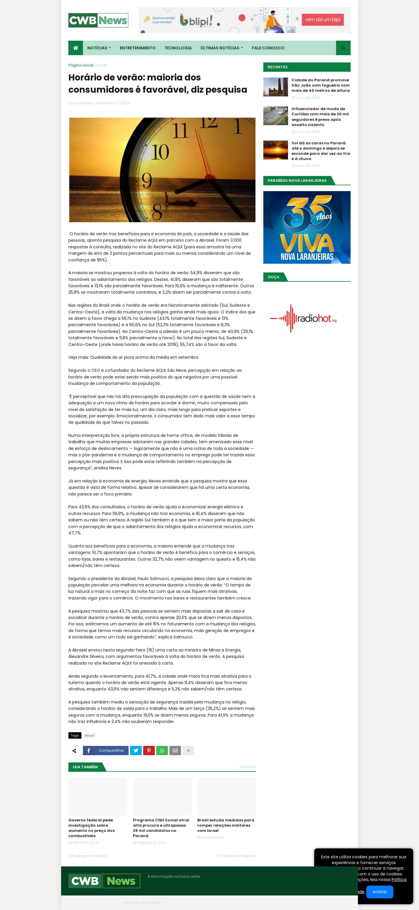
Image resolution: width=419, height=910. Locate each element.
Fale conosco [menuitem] (268, 48)
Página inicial (80, 65)
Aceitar (380, 892)
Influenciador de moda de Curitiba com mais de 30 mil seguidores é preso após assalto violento (320, 117)
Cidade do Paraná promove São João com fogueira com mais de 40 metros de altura (321, 85)
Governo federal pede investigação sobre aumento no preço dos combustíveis (91, 828)
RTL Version (340, 902)
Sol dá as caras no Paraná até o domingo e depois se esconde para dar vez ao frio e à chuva (321, 151)
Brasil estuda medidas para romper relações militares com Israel (225, 825)
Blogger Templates (143, 902)
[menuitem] (75, 48)
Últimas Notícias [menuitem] (219, 48)
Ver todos (247, 766)
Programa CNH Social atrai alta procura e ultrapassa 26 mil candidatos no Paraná (161, 828)
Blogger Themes (106, 902)
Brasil (102, 65)
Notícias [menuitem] (97, 48)
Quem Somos (288, 902)
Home (263, 902)
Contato (315, 902)
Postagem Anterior (89, 856)
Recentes (278, 67)
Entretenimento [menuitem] (138, 48)
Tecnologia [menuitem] (178, 48)
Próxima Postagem (235, 856)
